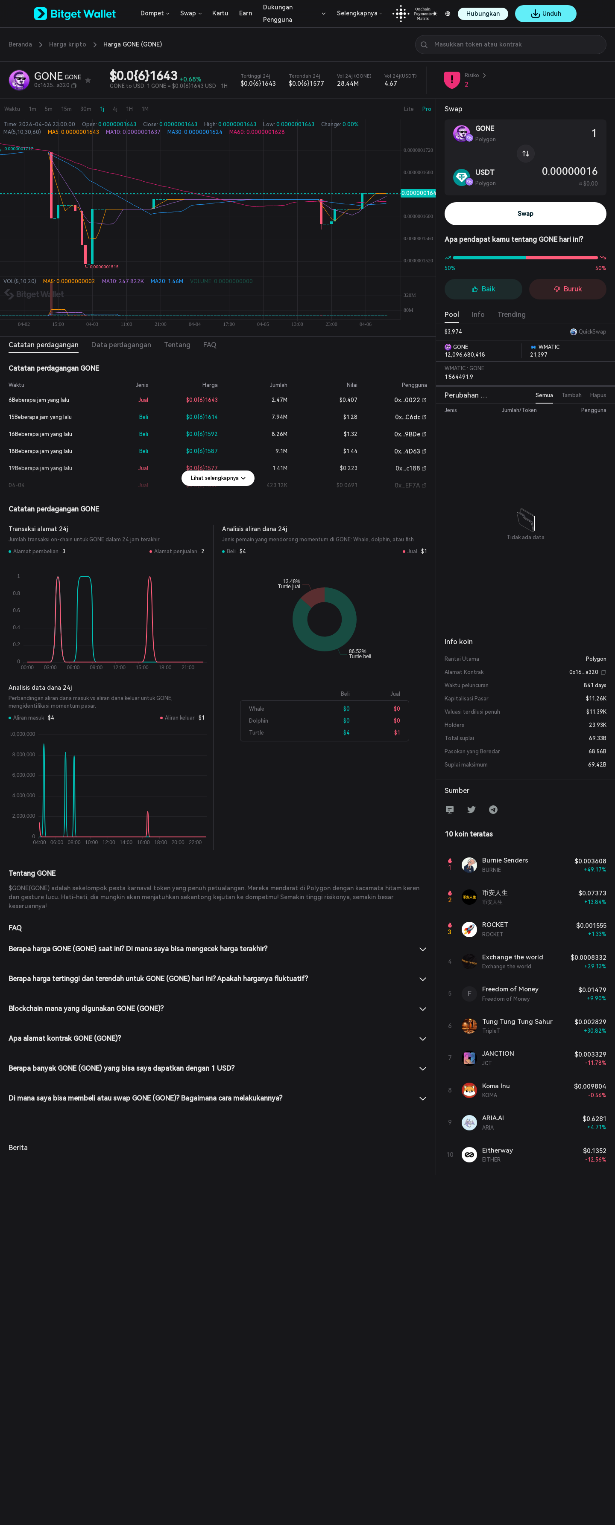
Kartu (220, 13)
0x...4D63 (407, 451)
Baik (483, 289)
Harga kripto (67, 44)
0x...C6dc (407, 417)
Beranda (20, 44)
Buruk (568, 289)
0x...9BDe (407, 434)
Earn (245, 13)
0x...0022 (407, 400)
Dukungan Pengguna (278, 13)
